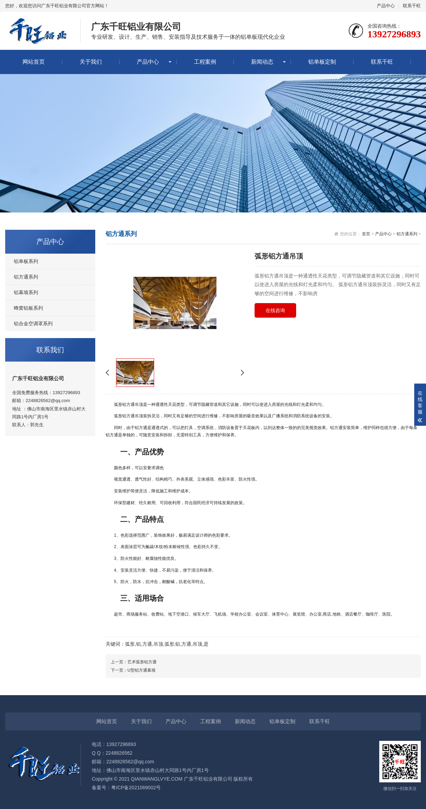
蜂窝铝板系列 (28, 308)
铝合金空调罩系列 (33, 323)
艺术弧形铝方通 (142, 662)
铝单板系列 (26, 261)
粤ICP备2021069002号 (136, 787)
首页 (366, 233)
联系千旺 (412, 5)
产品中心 (386, 5)
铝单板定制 (322, 62)
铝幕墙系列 (26, 292)
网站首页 (34, 62)
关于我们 (91, 62)
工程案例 (205, 62)
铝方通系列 (26, 277)
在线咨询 (275, 310)
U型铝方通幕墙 (141, 670)
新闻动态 (262, 62)
